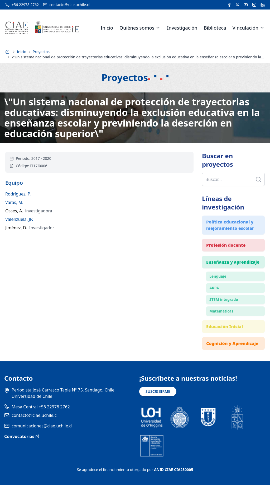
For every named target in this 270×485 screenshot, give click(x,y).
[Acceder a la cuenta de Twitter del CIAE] (237, 5)
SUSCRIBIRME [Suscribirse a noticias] (158, 391)
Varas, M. (14, 202)
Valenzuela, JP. (19, 219)
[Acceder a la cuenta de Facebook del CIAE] (229, 5)
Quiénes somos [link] (136, 28)
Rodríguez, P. (18, 194)
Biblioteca (215, 28)
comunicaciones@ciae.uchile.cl (42, 426)
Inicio (107, 28)
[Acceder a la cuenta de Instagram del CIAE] (254, 5)
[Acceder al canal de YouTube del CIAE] (246, 5)
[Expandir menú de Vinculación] (262, 27)
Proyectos (41, 51)
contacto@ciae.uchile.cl (34, 415)
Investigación (182, 28)
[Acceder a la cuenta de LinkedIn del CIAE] (263, 5)
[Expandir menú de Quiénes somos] (158, 27)
